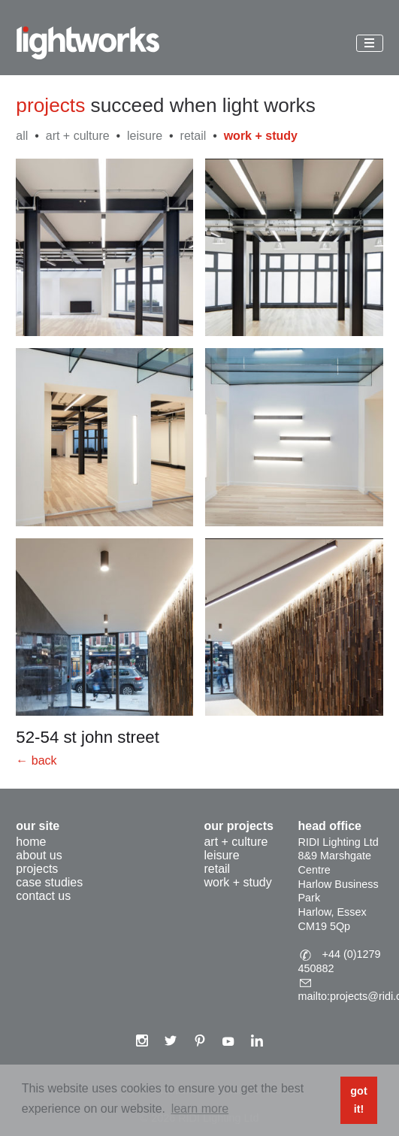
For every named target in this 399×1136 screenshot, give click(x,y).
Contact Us (43, 895)
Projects (37, 868)
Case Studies (49, 882)
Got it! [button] (358, 1100)
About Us (39, 855)
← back (36, 760)
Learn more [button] (199, 1108)
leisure (144, 135)
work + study (261, 135)
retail (193, 135)
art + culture (78, 135)
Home (31, 841)
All (22, 135)
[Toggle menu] (369, 43)
